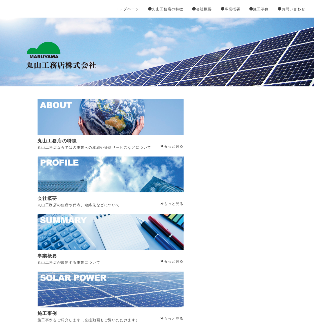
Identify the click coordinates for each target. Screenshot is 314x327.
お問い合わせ (290, 10)
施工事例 (259, 10)
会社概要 (205, 10)
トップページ (133, 10)
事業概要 (232, 10)
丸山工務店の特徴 (169, 10)
